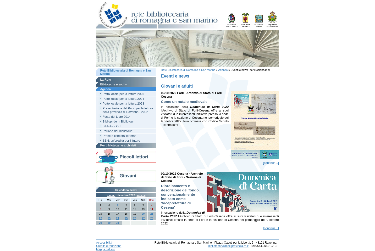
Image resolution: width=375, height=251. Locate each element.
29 (100, 222)
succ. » (141, 195)
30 (109, 222)
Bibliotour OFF (112, 126)
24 (117, 218)
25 (126, 218)
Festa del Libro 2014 (117, 116)
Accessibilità (104, 242)
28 (151, 218)
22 (100, 218)
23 (109, 218)
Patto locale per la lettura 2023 (123, 103)
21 (151, 213)
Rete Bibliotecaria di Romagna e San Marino (188, 69)
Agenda (223, 69)
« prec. (111, 195)
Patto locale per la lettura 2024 (123, 98)
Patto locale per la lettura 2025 (123, 94)
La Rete (105, 79)
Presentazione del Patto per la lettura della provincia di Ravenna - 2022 (128, 110)
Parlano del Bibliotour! (117, 131)
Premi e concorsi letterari (120, 136)
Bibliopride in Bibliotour (118, 121)
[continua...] (271, 163)
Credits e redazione (108, 246)
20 (143, 213)
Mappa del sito (105, 249)
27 (143, 218)
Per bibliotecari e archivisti (118, 145)
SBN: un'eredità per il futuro (121, 140)
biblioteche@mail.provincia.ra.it (228, 246)
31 (117, 222)
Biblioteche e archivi (113, 84)
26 (134, 218)
